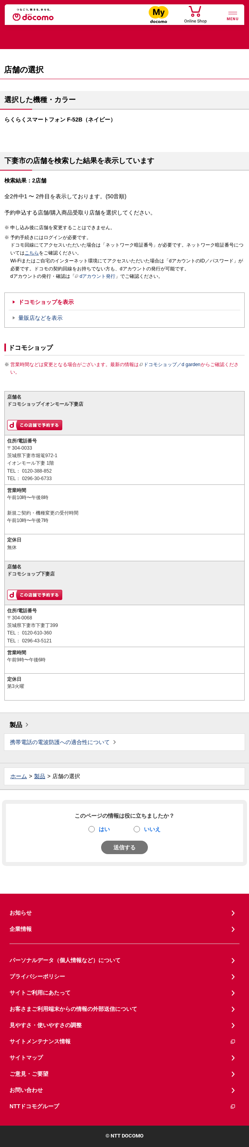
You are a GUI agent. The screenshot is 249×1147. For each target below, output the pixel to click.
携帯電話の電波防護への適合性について (60, 742)
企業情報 (21, 929)
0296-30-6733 (37, 478)
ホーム (18, 776)
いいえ (152, 829)
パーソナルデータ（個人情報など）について (65, 960)
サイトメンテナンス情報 (123, 1041)
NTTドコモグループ (123, 1106)
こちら (32, 253)
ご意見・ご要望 (29, 1074)
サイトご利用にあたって (40, 992)
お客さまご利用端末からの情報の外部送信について (73, 1009)
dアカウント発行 (95, 277)
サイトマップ (26, 1057)
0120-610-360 (37, 633)
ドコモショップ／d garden (170, 364)
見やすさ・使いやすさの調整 (46, 1025)
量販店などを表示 (40, 318)
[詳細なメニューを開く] (232, 15)
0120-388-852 (37, 471)
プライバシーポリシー (37, 976)
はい (104, 829)
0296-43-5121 (37, 641)
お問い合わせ (26, 1090)
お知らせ (21, 913)
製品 (16, 725)
